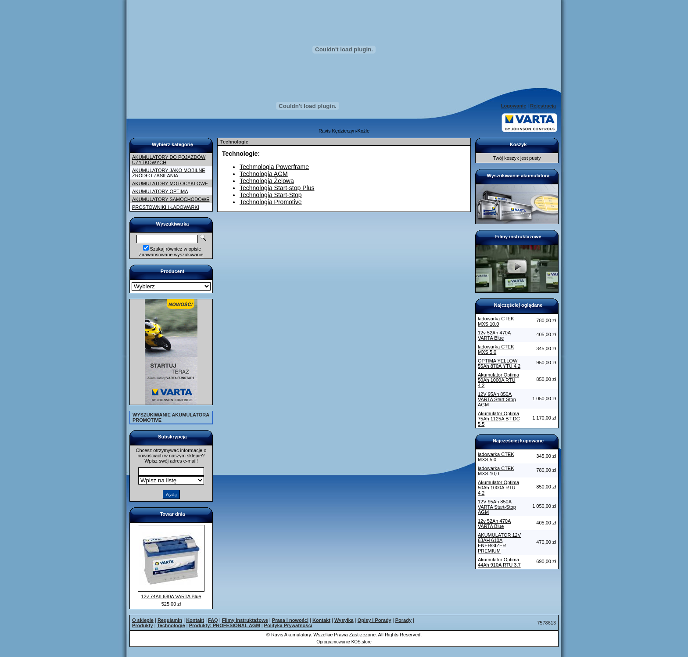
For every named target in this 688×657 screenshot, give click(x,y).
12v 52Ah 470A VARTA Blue (494, 335)
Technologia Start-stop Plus (277, 187)
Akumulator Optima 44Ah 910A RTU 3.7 (499, 562)
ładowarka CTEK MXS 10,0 (496, 321)
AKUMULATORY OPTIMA (160, 191)
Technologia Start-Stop (271, 194)
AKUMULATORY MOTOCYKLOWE (170, 183)
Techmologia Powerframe (274, 166)
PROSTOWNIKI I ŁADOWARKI (165, 207)
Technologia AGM (264, 173)
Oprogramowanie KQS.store (344, 641)
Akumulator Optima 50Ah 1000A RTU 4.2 (498, 380)
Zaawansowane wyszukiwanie (171, 254)
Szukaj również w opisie (175, 248)
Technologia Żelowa (267, 180)
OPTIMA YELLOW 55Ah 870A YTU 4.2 (499, 363)
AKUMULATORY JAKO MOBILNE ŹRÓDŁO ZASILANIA (168, 173)
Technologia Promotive (271, 201)
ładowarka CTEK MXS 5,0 (496, 349)
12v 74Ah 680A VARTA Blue (171, 596)
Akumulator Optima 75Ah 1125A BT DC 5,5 (499, 419)
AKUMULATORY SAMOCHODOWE (170, 199)
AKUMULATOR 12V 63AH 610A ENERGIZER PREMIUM (499, 542)
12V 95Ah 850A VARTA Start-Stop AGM (497, 399)
